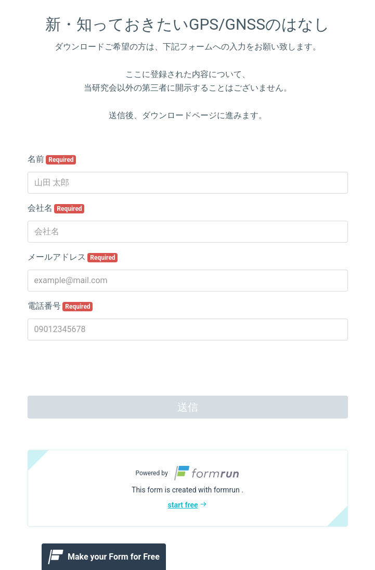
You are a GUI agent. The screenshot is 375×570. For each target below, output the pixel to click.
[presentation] (107, 369)
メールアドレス (73, 257)
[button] (188, 488)
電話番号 (60, 306)
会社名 (56, 208)
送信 (187, 407)
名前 (52, 159)
